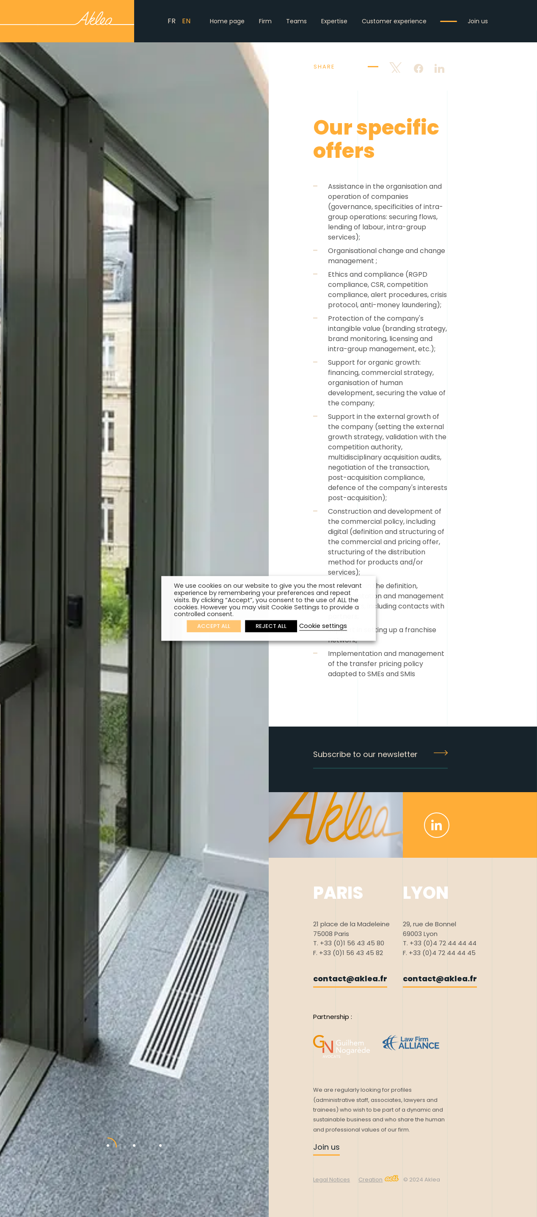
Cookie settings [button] (323, 626)
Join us (478, 21)
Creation (378, 1180)
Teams (296, 21)
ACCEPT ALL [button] (213, 626)
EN (186, 21)
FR (172, 21)
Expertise (334, 21)
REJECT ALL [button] (271, 626)
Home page (227, 21)
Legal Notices (331, 1180)
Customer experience (394, 21)
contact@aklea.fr (350, 978)
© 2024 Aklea (421, 1180)
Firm (265, 21)
